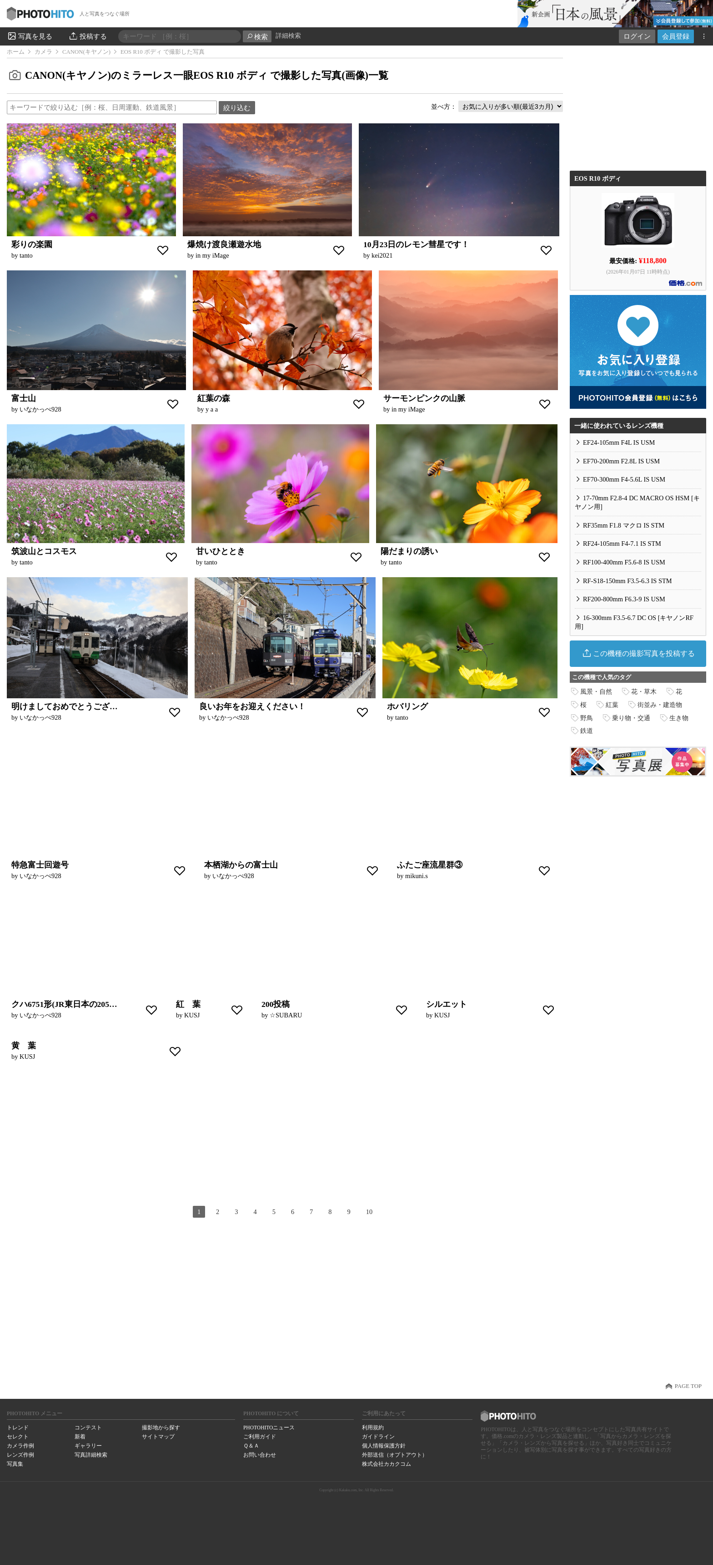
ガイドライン (378, 1436)
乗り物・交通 (631, 718)
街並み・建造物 (660, 704)
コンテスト (88, 1427)
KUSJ (192, 1015)
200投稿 (275, 1004)
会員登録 (675, 36)
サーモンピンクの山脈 (424, 398)
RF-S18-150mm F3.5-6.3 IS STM (627, 580)
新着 (80, 1436)
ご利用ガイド (259, 1436)
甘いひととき (220, 551)
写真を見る (29, 36)
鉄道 (586, 730)
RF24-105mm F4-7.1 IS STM (622, 543)
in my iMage (212, 255)
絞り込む (237, 108)
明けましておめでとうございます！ (76, 706)
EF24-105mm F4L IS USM (619, 442)
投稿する (87, 36)
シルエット (446, 1004)
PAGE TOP (688, 1386)
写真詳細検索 (91, 1455)
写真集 (15, 1464)
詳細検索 (288, 35)
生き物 (678, 718)
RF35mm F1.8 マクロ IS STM (623, 525)
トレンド (18, 1427)
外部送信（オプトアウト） (394, 1455)
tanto (26, 255)
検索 (257, 37)
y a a (212, 409)
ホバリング (407, 706)
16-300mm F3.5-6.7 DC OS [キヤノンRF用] (634, 622)
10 (369, 1211)
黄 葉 (23, 1045)
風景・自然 (596, 691)
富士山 (23, 398)
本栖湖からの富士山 (241, 864)
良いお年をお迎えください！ (252, 706)
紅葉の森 (213, 398)
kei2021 (382, 255)
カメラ (43, 52)
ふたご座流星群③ (429, 864)
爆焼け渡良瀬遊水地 (224, 244)
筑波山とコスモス (44, 551)
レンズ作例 (20, 1455)
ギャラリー (88, 1445)
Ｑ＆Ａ (251, 1445)
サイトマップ (158, 1436)
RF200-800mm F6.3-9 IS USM (624, 599)
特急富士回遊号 (40, 864)
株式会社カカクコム (386, 1464)
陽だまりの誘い (409, 551)
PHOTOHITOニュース (269, 1427)
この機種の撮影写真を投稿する (638, 653)
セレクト (18, 1436)
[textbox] (112, 107)
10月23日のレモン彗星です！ (416, 244)
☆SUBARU (286, 1015)
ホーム (16, 52)
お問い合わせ (259, 1455)
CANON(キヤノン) (86, 52)
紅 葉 (188, 1004)
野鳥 (586, 718)
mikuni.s (416, 875)
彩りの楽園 (31, 244)
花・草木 (644, 691)
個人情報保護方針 (384, 1445)
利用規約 (373, 1427)
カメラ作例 (20, 1445)
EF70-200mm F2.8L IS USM (621, 461)
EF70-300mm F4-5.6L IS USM (624, 479)
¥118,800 (653, 260)
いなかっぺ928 (40, 409)
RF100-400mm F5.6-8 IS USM (624, 562)
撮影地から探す (161, 1427)
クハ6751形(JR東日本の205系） (68, 1004)
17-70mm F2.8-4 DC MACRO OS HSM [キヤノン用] (637, 502)
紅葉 (612, 704)
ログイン (637, 36)
